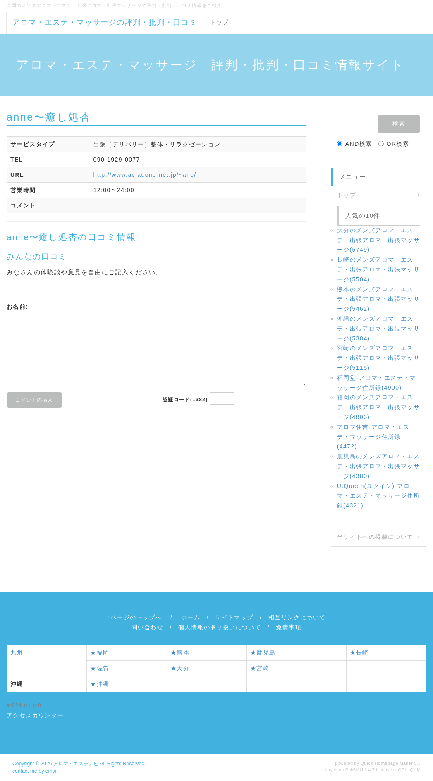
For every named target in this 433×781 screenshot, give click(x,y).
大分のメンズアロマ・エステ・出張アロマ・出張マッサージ (378, 240)
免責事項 (288, 627)
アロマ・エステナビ (75, 764)
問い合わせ (147, 627)
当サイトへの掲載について (375, 536)
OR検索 (393, 143)
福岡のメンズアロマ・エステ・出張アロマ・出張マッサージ (378, 407)
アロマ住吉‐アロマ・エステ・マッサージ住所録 (373, 437)
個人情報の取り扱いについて (219, 627)
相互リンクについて (297, 617)
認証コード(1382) (185, 399)
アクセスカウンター (35, 715)
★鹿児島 (263, 652)
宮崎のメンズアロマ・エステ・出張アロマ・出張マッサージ (378, 358)
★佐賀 (99, 668)
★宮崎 (259, 668)
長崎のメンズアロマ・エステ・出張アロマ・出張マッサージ (378, 269)
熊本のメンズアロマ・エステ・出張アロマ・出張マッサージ (378, 299)
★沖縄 (99, 684)
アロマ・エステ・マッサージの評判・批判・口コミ (104, 22)
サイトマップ (234, 617)
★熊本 (179, 652)
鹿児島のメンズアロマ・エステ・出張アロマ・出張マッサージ (378, 466)
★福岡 (99, 652)
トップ (219, 22)
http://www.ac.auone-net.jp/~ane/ (144, 174)
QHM (415, 769)
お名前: (17, 306)
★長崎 (359, 652)
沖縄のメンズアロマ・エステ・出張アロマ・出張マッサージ (378, 328)
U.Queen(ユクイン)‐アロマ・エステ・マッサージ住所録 (378, 496)
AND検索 (354, 143)
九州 (16, 652)
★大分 (179, 668)
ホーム (190, 617)
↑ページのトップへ (135, 617)
